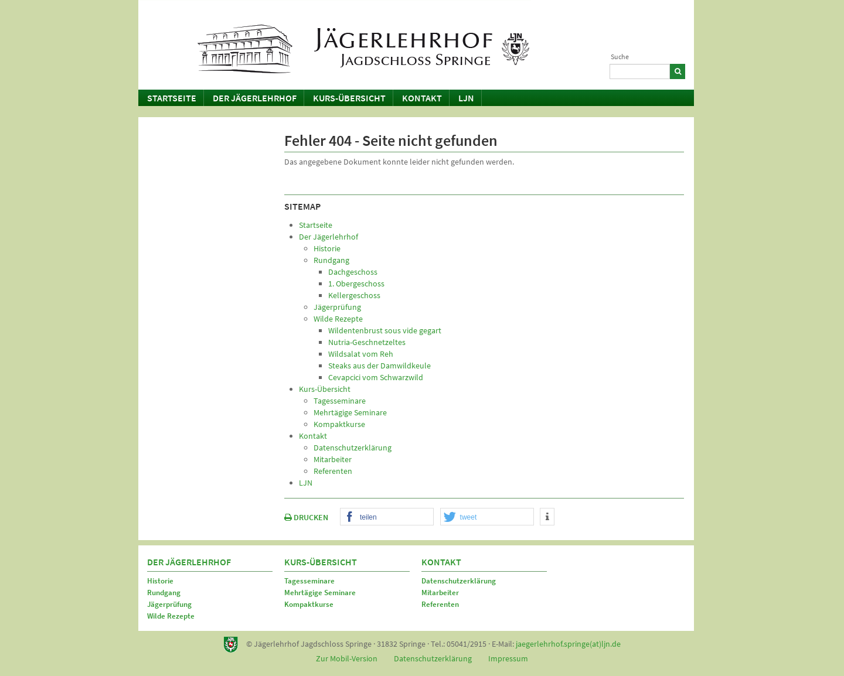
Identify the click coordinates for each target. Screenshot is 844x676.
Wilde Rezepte (171, 616)
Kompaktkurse (308, 604)
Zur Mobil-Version (346, 658)
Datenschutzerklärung (458, 581)
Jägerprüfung (169, 604)
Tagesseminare (309, 581)
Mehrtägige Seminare (320, 593)
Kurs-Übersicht (349, 98)
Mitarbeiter (440, 593)
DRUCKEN (306, 517)
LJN (466, 98)
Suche (620, 56)
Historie (160, 581)
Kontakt (422, 98)
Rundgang (164, 593)
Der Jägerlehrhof (255, 98)
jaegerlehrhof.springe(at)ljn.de (568, 644)
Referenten (440, 604)
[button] (387, 517)
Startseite (171, 98)
